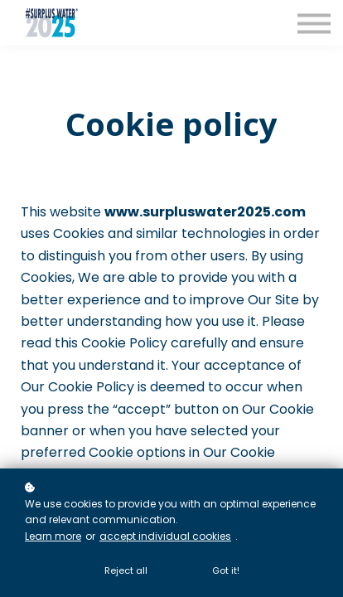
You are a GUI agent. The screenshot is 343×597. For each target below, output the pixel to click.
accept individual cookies (165, 536)
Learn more (53, 536)
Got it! (225, 570)
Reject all (125, 570)
